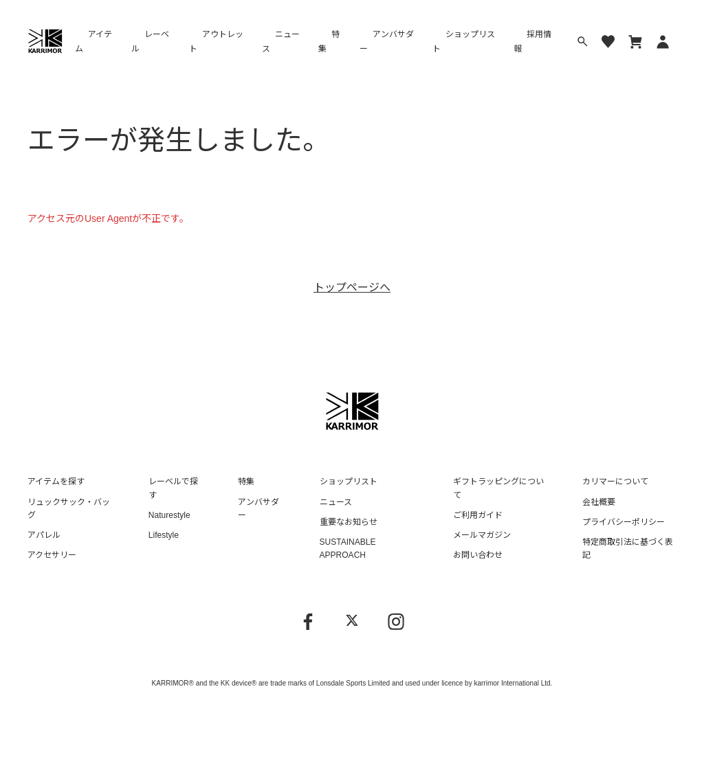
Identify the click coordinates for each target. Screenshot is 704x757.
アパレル (44, 535)
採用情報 (532, 42)
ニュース (281, 42)
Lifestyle (163, 535)
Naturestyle (169, 515)
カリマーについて (615, 481)
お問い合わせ (478, 555)
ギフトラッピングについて (498, 488)
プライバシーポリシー (623, 522)
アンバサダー (387, 42)
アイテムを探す (56, 481)
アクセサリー (52, 555)
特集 (329, 42)
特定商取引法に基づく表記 (627, 548)
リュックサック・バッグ (69, 508)
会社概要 (598, 502)
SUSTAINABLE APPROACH (348, 548)
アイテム (93, 42)
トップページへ (352, 287)
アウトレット (216, 42)
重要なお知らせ (348, 522)
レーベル (150, 42)
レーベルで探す (173, 488)
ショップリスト (463, 42)
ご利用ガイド (478, 515)
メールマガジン (482, 535)
